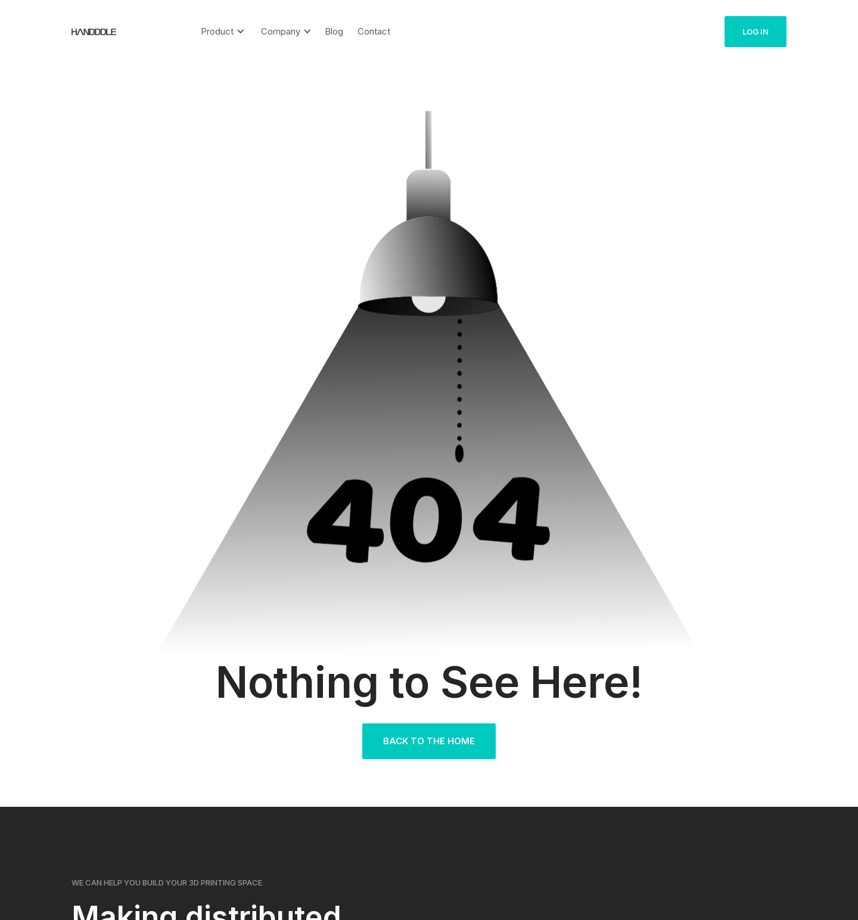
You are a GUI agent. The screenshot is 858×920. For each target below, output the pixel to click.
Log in (755, 31)
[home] (86, 31)
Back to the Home (429, 741)
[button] (221, 31)
